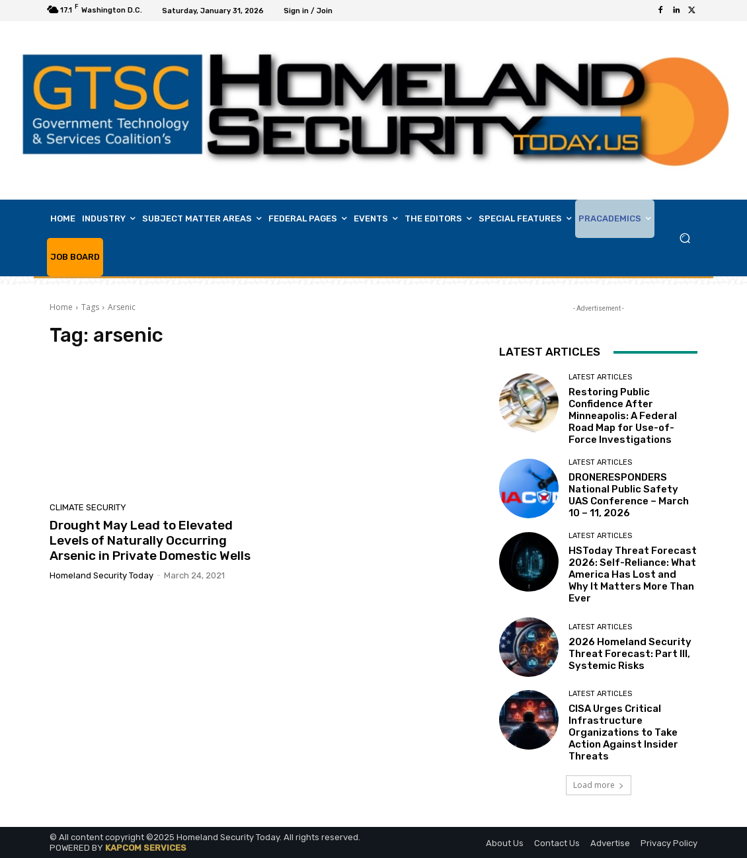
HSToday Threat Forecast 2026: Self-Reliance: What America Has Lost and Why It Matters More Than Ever (633, 574)
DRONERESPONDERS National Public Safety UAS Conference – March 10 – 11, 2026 (629, 495)
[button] (684, 238)
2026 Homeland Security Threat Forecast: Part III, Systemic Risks (630, 654)
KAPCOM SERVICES (145, 848)
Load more (598, 785)
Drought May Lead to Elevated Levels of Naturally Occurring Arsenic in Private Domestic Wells (150, 540)
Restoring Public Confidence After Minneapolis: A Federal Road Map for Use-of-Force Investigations (623, 416)
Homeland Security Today (101, 575)
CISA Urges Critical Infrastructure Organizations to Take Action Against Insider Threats (623, 732)
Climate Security (88, 507)
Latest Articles (600, 377)
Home (61, 307)
